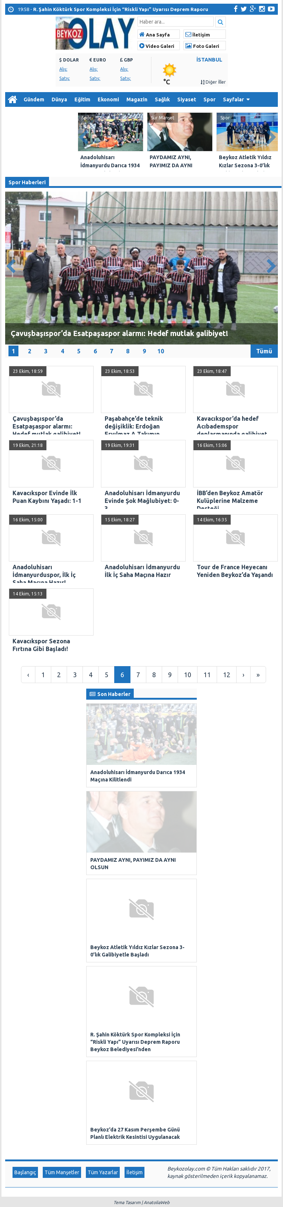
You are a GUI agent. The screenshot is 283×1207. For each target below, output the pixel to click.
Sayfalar (233, 99)
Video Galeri (156, 46)
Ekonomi (108, 99)
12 (226, 674)
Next (272, 135)
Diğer (15, 114)
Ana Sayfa (154, 34)
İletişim (197, 34)
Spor (209, 99)
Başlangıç (25, 1050)
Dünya (59, 99)
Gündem (34, 99)
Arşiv (41, 114)
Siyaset (186, 99)
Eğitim (82, 99)
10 (160, 350)
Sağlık (162, 99)
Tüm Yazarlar (103, 1050)
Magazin (136, 99)
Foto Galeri (202, 46)
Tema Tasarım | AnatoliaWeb (141, 1080)
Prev (84, 135)
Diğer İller (213, 82)
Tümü (264, 350)
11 (207, 674)
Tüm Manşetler (62, 1050)
